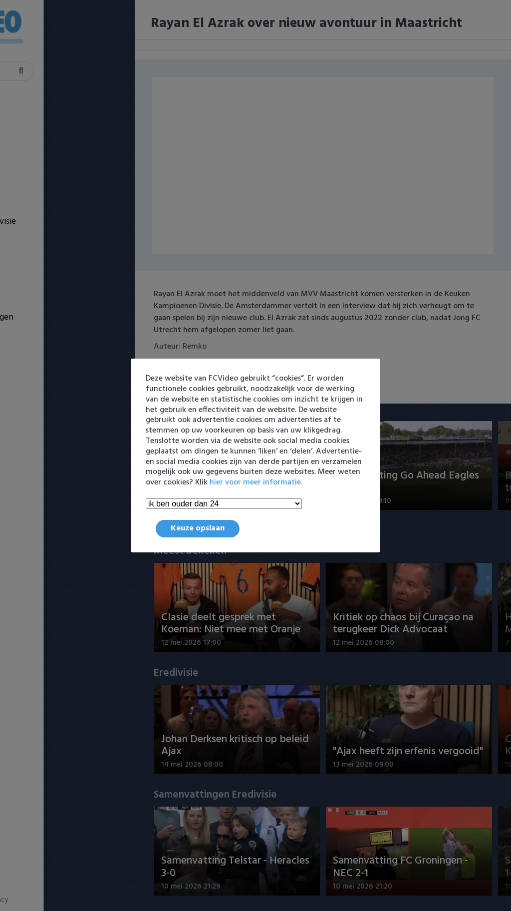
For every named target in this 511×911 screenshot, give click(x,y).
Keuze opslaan (198, 528)
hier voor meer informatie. (256, 482)
